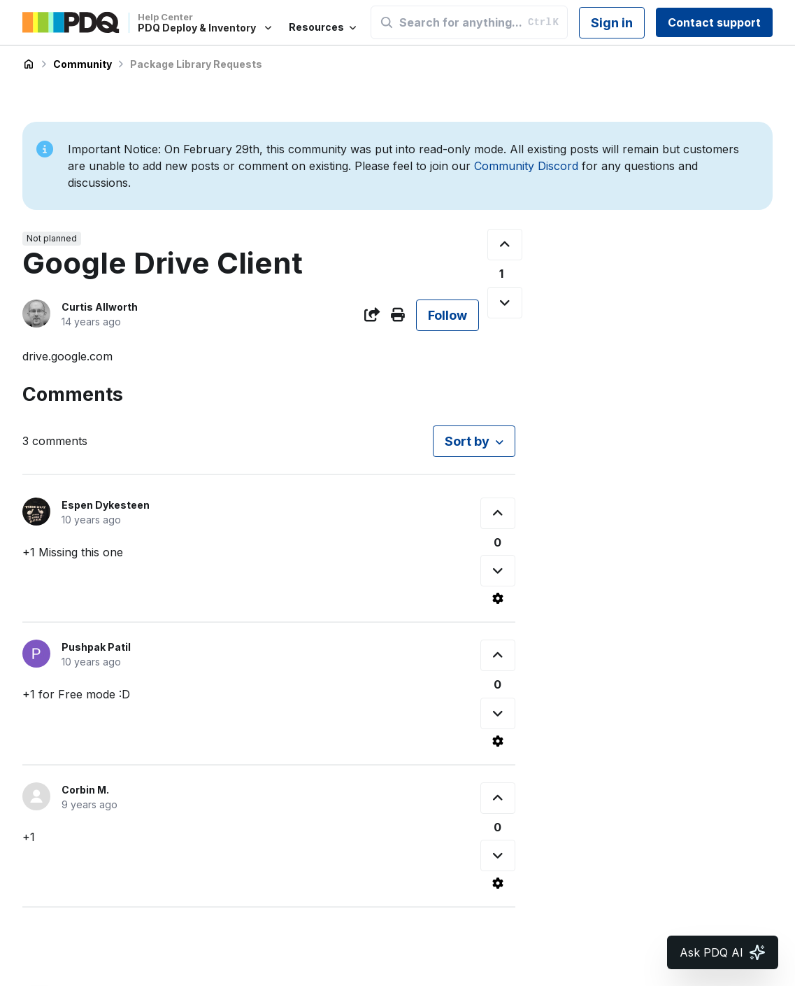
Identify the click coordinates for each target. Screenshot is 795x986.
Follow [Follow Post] (447, 315)
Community (82, 64)
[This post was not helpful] (504, 302)
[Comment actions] (498, 598)
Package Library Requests (196, 64)
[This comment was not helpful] (497, 570)
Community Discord (526, 166)
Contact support (714, 22)
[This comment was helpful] (497, 513)
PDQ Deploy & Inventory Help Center (28, 64)
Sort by (467, 441)
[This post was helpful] (504, 244)
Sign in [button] (612, 22)
